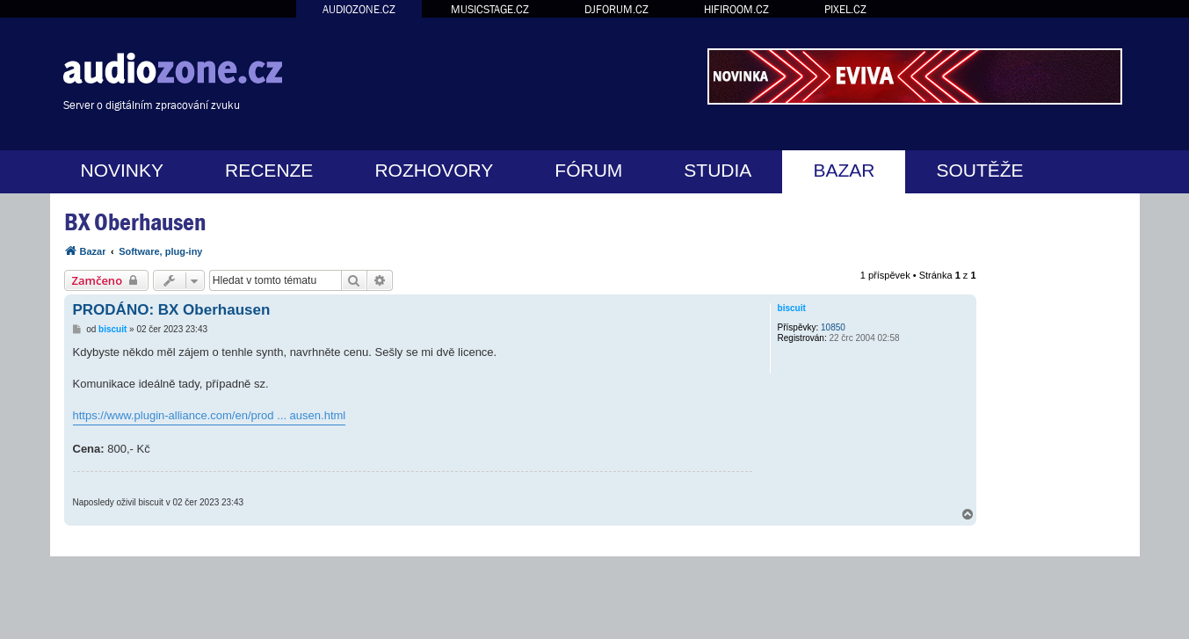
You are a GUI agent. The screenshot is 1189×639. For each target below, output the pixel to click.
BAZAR (843, 170)
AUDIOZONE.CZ (359, 9)
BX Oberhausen (135, 222)
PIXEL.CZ (845, 9)
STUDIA (717, 170)
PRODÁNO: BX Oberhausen (172, 309)
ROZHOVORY (433, 170)
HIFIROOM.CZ (736, 9)
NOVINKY (122, 170)
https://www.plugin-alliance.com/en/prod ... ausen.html (209, 415)
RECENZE (269, 170)
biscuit (792, 308)
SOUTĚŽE (979, 170)
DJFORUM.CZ (616, 9)
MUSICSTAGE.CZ (490, 9)
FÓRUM (588, 170)
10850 (833, 327)
